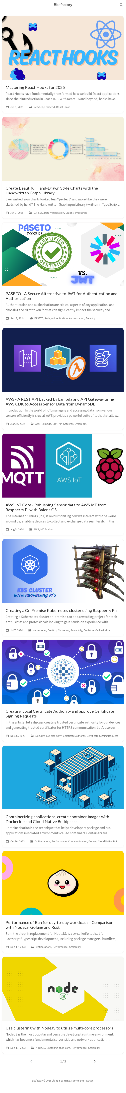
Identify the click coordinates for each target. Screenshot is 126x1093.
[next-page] (95, 1061)
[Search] (121, 5)
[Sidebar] (4, 5)
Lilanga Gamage (60, 1080)
